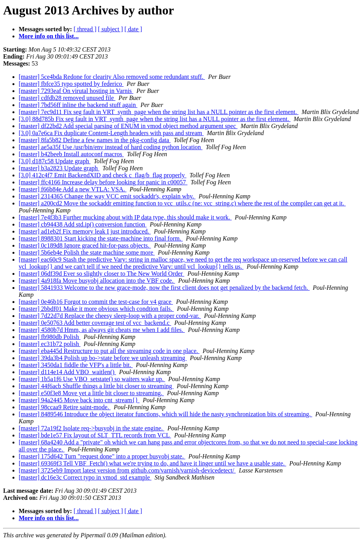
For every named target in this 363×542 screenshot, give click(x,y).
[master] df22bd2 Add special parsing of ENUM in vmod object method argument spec (128, 126)
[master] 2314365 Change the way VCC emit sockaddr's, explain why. (107, 196)
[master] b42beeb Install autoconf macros (71, 154)
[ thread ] (85, 29)
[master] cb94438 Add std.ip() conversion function (82, 224)
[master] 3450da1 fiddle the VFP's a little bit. (76, 365)
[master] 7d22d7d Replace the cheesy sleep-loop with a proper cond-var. (110, 315)
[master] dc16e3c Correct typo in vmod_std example (85, 477)
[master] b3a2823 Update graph (59, 168)
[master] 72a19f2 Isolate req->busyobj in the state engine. (91, 428)
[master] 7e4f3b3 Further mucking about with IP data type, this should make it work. (125, 217)
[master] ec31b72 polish (50, 344)
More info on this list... (49, 36)
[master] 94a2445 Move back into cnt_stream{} (79, 400)
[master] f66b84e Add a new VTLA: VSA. (73, 189)
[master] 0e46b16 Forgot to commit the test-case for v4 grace (96, 301)
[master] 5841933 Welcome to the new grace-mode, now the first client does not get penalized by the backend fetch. (164, 287)
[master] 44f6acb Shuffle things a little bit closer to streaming (96, 386)
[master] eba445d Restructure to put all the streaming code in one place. (109, 351)
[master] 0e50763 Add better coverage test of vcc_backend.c (95, 322)
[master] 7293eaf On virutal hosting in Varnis (76, 90)
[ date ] (133, 29)
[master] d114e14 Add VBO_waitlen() (67, 372)
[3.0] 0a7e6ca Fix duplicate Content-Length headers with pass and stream (111, 133)
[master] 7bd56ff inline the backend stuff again (78, 105)
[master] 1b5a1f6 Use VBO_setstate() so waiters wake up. (92, 379)
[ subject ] (110, 29)
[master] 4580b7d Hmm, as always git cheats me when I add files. (102, 329)
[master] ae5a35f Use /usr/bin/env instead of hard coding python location (111, 147)
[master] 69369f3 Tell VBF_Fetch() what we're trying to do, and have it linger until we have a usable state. (152, 463)
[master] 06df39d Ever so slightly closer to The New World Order (101, 273)
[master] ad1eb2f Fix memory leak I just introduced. (85, 231)
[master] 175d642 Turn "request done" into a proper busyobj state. (102, 456)
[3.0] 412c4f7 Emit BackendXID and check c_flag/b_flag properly (103, 175)
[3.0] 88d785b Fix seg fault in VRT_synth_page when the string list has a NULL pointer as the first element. (155, 119)
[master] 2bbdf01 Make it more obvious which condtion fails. (96, 308)
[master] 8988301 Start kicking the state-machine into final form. (101, 238)
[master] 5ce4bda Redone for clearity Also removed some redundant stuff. (112, 76)
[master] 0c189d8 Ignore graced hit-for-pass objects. (85, 245)
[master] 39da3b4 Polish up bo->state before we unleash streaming (103, 358)
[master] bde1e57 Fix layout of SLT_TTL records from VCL (95, 435)
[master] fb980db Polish (50, 336)
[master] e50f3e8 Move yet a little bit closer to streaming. (91, 393)
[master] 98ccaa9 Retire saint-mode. (65, 407)
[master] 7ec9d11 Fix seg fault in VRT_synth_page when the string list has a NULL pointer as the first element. (158, 112)
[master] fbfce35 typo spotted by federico (71, 83)
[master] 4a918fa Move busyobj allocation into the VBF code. (97, 280)
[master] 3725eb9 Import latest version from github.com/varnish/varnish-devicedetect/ (127, 470)
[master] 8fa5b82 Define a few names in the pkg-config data (95, 140)
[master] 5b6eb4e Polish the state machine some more (87, 252)
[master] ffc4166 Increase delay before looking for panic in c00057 (103, 182)
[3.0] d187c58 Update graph (54, 161)
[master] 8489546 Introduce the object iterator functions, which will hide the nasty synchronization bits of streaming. (165, 414)
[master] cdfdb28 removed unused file (67, 97)
